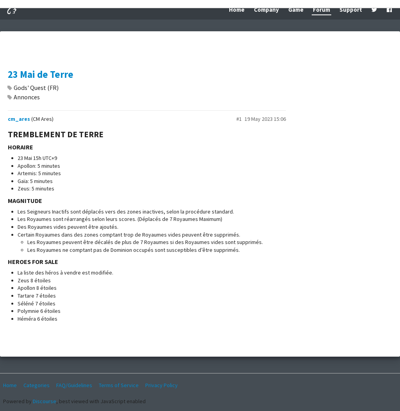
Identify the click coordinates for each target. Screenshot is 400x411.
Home (237, 9)
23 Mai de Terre (40, 74)
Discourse (44, 401)
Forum (321, 9)
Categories (36, 385)
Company (266, 9)
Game (296, 10)
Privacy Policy (161, 385)
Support (350, 9)
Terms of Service (119, 385)
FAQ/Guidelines (74, 385)
